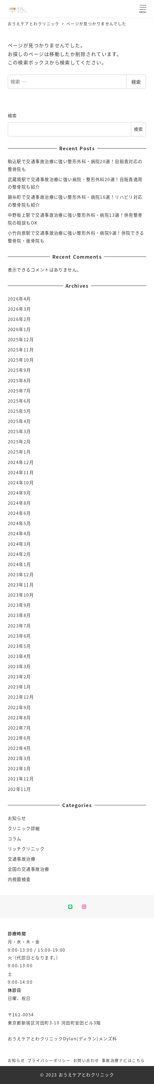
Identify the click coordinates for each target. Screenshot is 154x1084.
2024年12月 (21, 462)
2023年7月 (19, 626)
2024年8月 (19, 503)
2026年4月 (19, 299)
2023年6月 (19, 636)
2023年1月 (19, 687)
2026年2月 (19, 319)
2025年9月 (19, 370)
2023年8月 (19, 615)
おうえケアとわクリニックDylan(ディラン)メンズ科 (62, 1038)
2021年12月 (21, 779)
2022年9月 (19, 707)
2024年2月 (19, 554)
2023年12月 (21, 574)
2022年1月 (19, 768)
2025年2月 (19, 442)
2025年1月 (19, 452)
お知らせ (17, 818)
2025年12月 (21, 339)
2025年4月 (19, 421)
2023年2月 (19, 677)
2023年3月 (19, 666)
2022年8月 (19, 718)
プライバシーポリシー (49, 1060)
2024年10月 (21, 483)
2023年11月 (21, 585)
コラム (15, 839)
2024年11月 (21, 472)
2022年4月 (19, 748)
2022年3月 (19, 758)
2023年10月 (21, 595)
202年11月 (19, 789)
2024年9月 (19, 493)
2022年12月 (21, 697)
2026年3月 (19, 309)
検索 (136, 81)
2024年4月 (19, 533)
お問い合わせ (86, 1060)
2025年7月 (19, 391)
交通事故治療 (22, 859)
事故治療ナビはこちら (123, 1060)
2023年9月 (19, 605)
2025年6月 (19, 401)
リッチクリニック (26, 849)
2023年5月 (19, 646)
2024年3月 (19, 544)
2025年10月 (21, 360)
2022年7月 (19, 728)
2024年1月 (19, 564)
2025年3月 (19, 431)
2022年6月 (19, 738)
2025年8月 (19, 380)
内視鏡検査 (19, 879)
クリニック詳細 (24, 828)
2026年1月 (19, 329)
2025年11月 (21, 350)
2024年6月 (19, 513)
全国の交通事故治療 (28, 869)
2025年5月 (19, 411)
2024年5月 (19, 523)
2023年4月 (19, 656)
